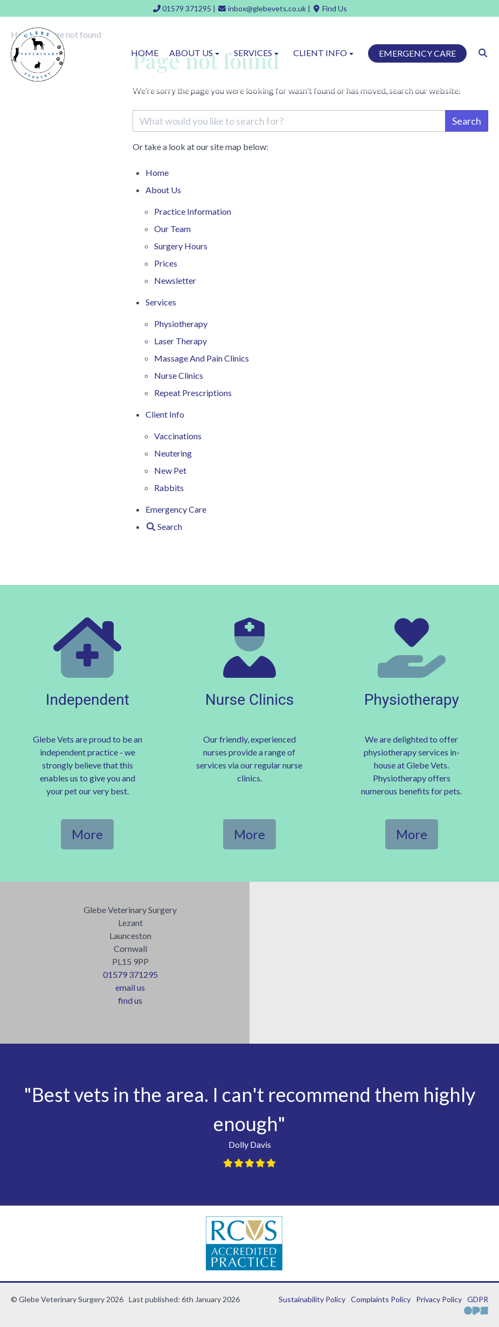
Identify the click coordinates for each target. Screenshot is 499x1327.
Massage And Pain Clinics (201, 358)
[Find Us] (330, 8)
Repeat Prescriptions (193, 392)
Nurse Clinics (178, 375)
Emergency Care (417, 53)
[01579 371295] (182, 8)
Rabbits (169, 487)
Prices (165, 263)
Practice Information (192, 211)
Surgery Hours (180, 246)
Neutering (173, 453)
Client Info (164, 414)
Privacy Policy (439, 1299)
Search (466, 121)
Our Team (172, 228)
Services (160, 302)
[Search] (482, 52)
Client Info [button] (324, 52)
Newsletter (175, 280)
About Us (163, 190)
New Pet (170, 470)
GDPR (477, 1299)
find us (130, 1000)
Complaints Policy (381, 1299)
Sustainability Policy (312, 1299)
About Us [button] (195, 52)
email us (130, 987)
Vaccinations (178, 436)
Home (144, 52)
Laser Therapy (180, 341)
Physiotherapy (180, 323)
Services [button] (257, 52)
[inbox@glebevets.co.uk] (261, 8)
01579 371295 (130, 974)
